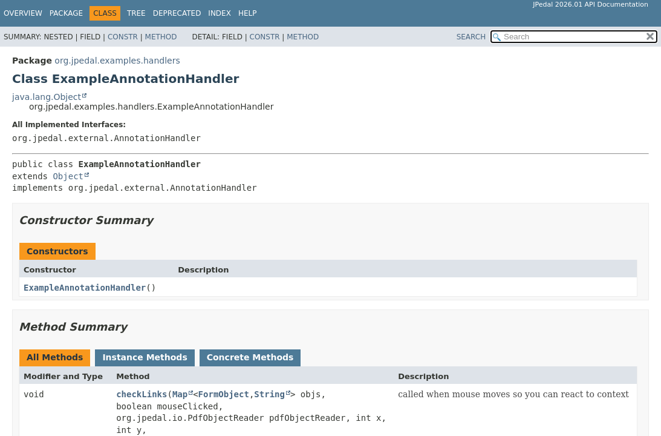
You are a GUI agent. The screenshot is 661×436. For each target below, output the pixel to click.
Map (179, 394)
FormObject (223, 394)
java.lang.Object (46, 97)
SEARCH (471, 37)
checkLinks (141, 394)
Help (247, 13)
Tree (136, 13)
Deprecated (177, 13)
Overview (23, 13)
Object (68, 176)
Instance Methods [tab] (144, 357)
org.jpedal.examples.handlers (117, 60)
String (269, 394)
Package (66, 13)
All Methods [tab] (55, 357)
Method (161, 37)
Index (219, 13)
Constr (123, 37)
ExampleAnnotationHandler (85, 287)
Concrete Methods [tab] (250, 357)
